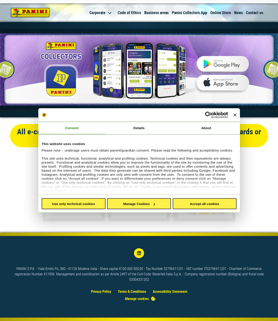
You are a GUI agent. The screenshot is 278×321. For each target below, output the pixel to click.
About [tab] (206, 128)
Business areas (156, 12)
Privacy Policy (101, 291)
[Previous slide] (6, 71)
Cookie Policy (53, 190)
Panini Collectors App (189, 12)
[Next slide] (271, 71)
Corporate (97, 12)
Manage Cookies (139, 204)
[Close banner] (235, 115)
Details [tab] (139, 128)
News (238, 12)
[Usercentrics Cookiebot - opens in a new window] (208, 115)
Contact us (254, 12)
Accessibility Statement (170, 291)
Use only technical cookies (73, 204)
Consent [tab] (72, 128)
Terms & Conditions (132, 291)
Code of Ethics (129, 12)
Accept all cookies (204, 204)
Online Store (220, 12)
